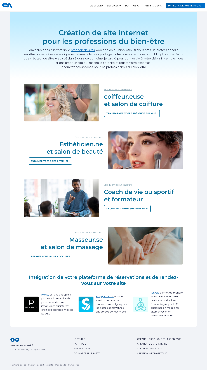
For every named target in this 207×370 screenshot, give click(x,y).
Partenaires (73, 365)
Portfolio (80, 344)
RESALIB (154, 292)
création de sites (83, 50)
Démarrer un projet (87, 353)
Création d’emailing (149, 348)
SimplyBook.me (105, 296)
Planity (45, 294)
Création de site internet (153, 344)
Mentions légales (18, 365)
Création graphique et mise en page (159, 339)
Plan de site (60, 365)
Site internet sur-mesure (118, 89)
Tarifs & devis (82, 348)
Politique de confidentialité (40, 365)
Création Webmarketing (152, 353)
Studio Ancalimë (21, 345)
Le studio (79, 339)
